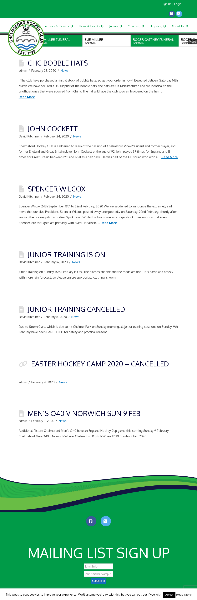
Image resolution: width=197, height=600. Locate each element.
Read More (27, 97)
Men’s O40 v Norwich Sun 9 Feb (84, 413)
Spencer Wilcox (56, 188)
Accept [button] (169, 594)
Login (177, 4)
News (64, 70)
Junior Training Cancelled (76, 309)
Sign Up (166, 4)
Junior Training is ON (66, 254)
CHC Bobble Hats (58, 62)
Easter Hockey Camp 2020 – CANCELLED (100, 363)
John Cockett (53, 128)
